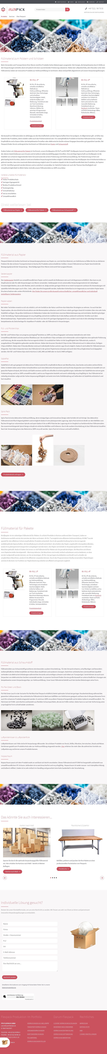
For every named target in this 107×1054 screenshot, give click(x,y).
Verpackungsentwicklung (63, 1031)
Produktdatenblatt (36, 121)
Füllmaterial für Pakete (22, 151)
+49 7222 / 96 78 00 (94, 8)
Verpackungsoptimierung (63, 1034)
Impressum (84, 1023)
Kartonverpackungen (35, 1034)
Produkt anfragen (37, 126)
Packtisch (84, 108)
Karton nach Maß (11, 871)
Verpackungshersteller (36, 1041)
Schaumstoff (63, 144)
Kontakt (100, 2)
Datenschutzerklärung (9, 988)
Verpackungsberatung (62, 1038)
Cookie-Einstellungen (88, 1034)
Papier (53, 144)
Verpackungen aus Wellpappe (38, 1023)
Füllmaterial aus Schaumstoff (63, 210)
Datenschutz (84, 1027)
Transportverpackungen (36, 1027)
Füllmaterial (32, 1038)
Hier (62, 746)
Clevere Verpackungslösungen (65, 1023)
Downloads (80, 2)
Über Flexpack (60, 2)
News (71, 2)
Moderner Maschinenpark (63, 1027)
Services (11, 16)
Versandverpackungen (35, 1031)
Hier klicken (20, 997)
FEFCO (3, 1045)
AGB (81, 1031)
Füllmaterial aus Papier (11, 210)
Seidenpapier (9, 280)
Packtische (63, 869)
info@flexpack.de (12, 1037)
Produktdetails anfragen (12, 474)
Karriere (91, 2)
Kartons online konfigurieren (94, 12)
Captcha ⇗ (29, 999)
